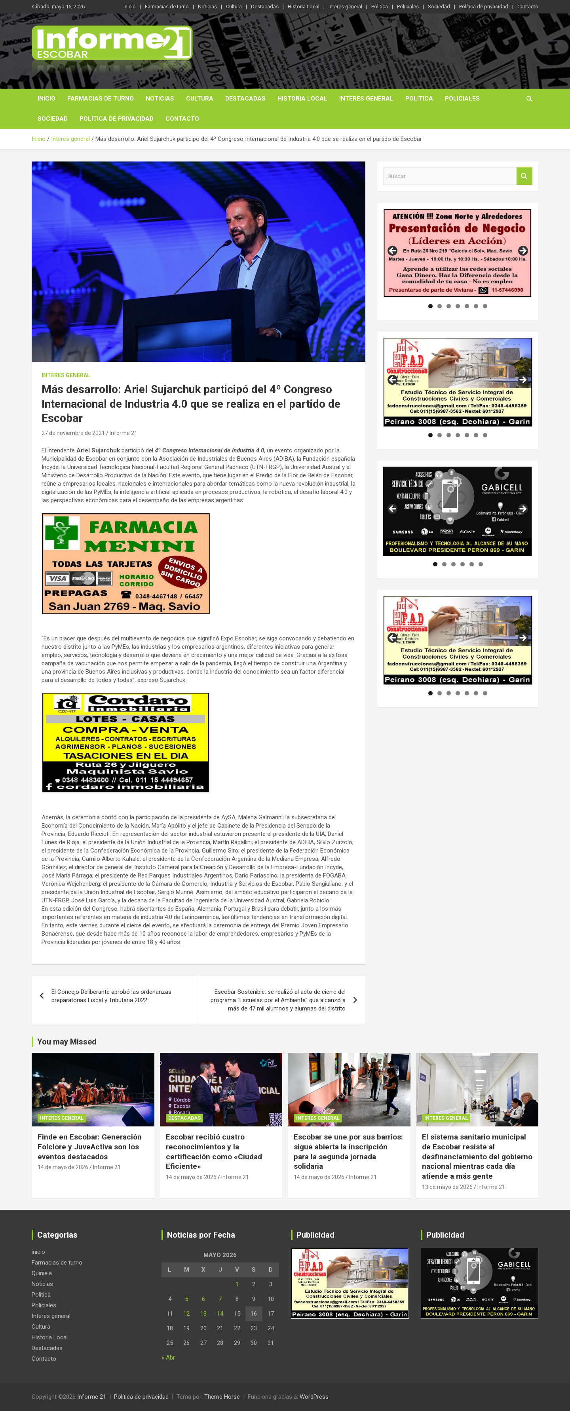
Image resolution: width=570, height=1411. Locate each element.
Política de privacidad (483, 6)
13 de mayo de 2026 (447, 1187)
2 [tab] (439, 306)
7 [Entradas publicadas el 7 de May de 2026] (220, 1299)
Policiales (408, 6)
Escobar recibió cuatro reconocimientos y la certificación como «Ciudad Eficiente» (214, 1151)
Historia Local (303, 6)
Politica (379, 6)
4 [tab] (458, 306)
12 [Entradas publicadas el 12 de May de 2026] (186, 1313)
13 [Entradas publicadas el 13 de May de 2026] (203, 1313)
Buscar (524, 176)
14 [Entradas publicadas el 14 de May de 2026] (220, 1313)
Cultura (234, 6)
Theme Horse (222, 1396)
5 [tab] (467, 306)
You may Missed (67, 1041)
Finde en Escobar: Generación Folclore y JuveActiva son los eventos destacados (90, 1146)
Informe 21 (123, 433)
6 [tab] (476, 306)
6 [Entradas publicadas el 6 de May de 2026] (203, 1299)
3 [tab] (448, 306)
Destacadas (265, 6)
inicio (130, 6)
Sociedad (439, 6)
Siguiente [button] (522, 251)
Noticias (207, 6)
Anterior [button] (393, 251)
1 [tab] (430, 306)
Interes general (345, 6)
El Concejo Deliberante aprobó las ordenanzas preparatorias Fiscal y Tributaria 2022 (111, 996)
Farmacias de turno (167, 6)
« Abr (168, 1357)
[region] (457, 253)
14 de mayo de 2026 (63, 1167)
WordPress (314, 1396)
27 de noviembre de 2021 (73, 433)
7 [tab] (485, 306)
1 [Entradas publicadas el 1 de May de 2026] (237, 1284)
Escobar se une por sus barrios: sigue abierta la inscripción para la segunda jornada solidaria (348, 1151)
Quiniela (42, 1273)
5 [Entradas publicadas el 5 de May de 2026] (186, 1299)
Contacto (527, 6)
